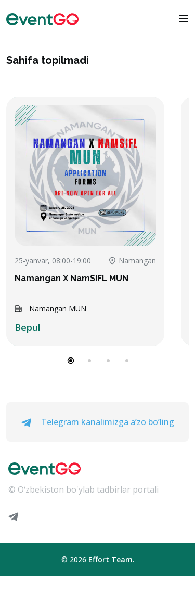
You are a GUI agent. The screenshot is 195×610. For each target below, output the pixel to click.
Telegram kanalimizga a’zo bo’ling (97, 422)
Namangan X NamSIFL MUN (71, 278)
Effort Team (110, 559)
